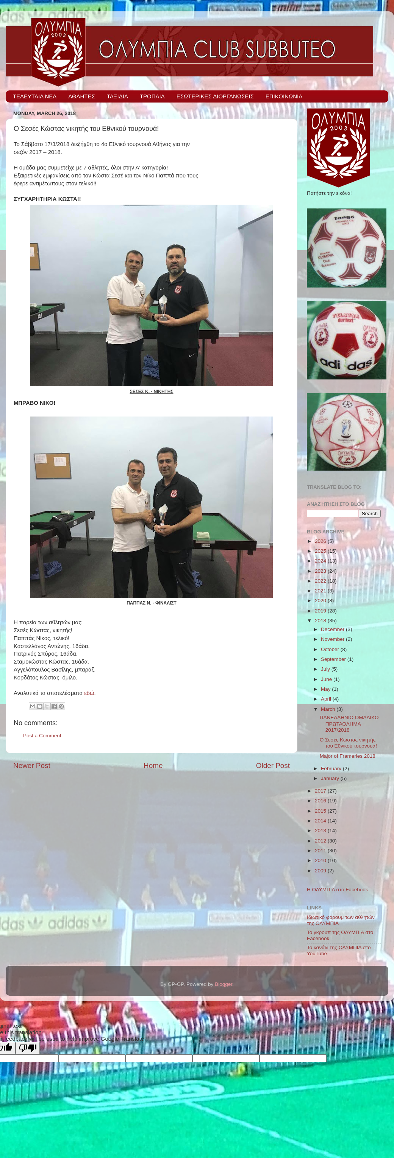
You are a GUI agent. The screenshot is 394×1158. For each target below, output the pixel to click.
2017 (321, 791)
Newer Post (31, 765)
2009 (321, 871)
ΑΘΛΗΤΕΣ (81, 96)
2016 (321, 801)
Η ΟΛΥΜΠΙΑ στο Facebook (337, 889)
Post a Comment (42, 735)
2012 (321, 841)
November (333, 639)
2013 (321, 830)
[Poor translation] (28, 1048)
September (334, 659)
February (332, 768)
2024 (321, 561)
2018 (321, 620)
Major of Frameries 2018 (347, 756)
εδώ (89, 693)
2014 (321, 821)
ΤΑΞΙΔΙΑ (117, 96)
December (333, 629)
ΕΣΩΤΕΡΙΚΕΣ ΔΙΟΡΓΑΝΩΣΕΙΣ (215, 96)
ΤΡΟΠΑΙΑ (152, 96)
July (326, 669)
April (327, 699)
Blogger (223, 984)
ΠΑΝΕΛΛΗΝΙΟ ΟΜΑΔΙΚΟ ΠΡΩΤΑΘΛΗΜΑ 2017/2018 (349, 723)
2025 (321, 551)
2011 (321, 850)
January (331, 778)
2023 (321, 571)
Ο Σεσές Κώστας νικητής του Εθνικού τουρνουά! (348, 743)
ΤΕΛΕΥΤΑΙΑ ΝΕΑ (35, 96)
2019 (321, 611)
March (328, 709)
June (327, 679)
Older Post (273, 765)
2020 (321, 600)
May (326, 689)
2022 (321, 581)
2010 (321, 860)
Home (153, 765)
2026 (321, 541)
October (331, 649)
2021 (321, 591)
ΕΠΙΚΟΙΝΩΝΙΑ (284, 96)
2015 (321, 811)
